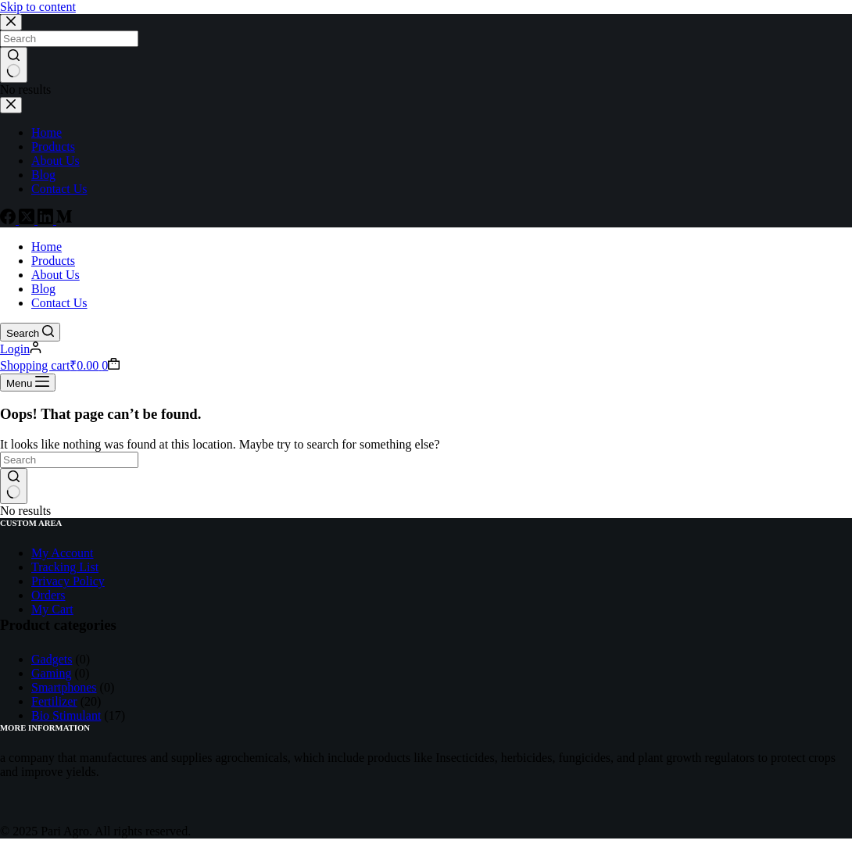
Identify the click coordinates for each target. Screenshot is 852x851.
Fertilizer (54, 701)
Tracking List (64, 567)
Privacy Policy (68, 581)
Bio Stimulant (66, 715)
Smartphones (64, 687)
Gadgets (51, 659)
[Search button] (13, 486)
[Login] (20, 349)
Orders (48, 595)
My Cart (52, 609)
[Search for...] (69, 460)
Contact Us (59, 302)
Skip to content (38, 6)
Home (46, 246)
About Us (55, 274)
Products (53, 260)
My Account (62, 553)
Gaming (51, 673)
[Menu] (27, 383)
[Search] (30, 332)
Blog (43, 288)
